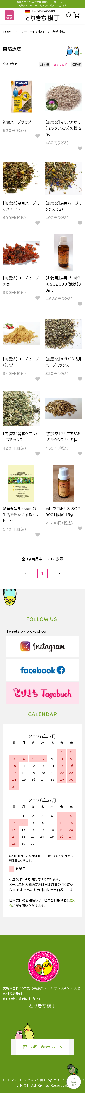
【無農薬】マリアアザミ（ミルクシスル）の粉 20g (63, 128)
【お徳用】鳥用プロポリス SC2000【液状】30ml (63, 284)
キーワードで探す (33, 31)
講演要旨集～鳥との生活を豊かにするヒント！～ (21, 515)
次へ (59, 573)
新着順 (44, 64)
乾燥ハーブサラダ (17, 122)
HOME (8, 31)
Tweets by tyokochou (26, 631)
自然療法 (58, 31)
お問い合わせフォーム (42, 1047)
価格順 (76, 64)
